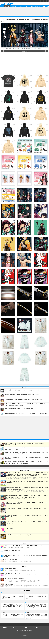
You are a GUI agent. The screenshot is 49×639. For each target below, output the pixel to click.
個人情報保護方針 (29, 630)
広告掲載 (21, 630)
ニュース (7, 6)
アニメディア (44, 6)
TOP (24, 624)
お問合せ (18, 630)
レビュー (27, 6)
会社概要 (25, 630)
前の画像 (2, 51)
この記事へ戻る (24, 51)
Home (6, 627)
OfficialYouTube (39, 627)
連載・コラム (37, 6)
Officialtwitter (28, 627)
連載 (28, 612)
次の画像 (47, 51)
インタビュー (21, 6)
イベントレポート (14, 6)
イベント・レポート (31, 592)
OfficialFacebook (16, 627)
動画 (32, 6)
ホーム (2, 6)
